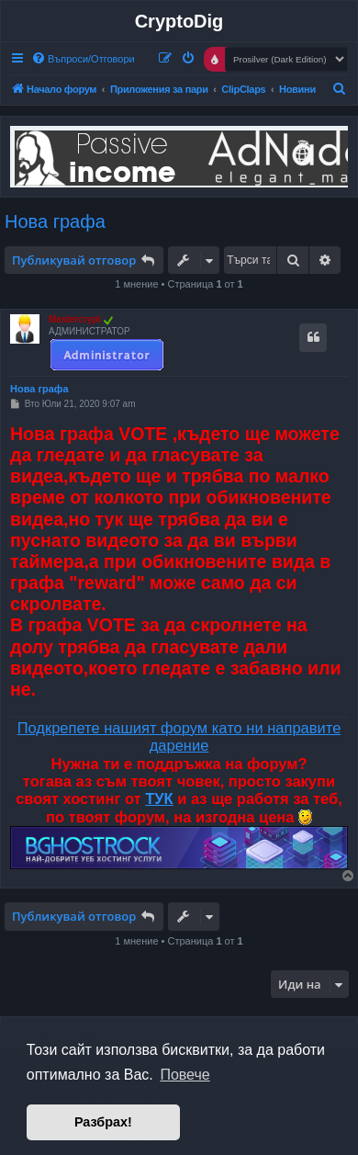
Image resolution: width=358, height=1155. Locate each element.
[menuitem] (83, 59)
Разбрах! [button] (103, 1122)
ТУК (159, 798)
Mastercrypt (75, 319)
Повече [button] (184, 1074)
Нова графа (55, 221)
